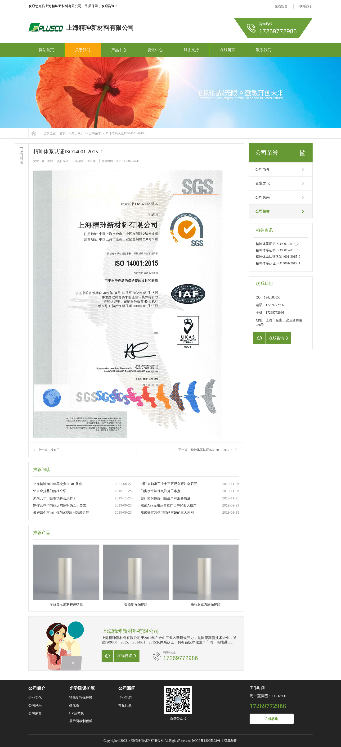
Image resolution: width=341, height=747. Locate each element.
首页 (63, 133)
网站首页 (46, 50)
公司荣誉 (95, 133)
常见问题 (125, 705)
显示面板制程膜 (80, 721)
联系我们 (306, 6)
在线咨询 (271, 719)
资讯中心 (155, 50)
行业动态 (125, 697)
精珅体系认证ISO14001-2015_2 (278, 256)
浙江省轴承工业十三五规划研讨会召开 (169, 484)
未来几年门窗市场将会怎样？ (54, 498)
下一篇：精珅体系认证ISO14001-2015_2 (205, 450)
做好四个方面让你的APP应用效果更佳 (61, 512)
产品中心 (118, 50)
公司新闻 (126, 688)
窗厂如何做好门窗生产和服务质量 (165, 498)
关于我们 (82, 50)
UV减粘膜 (76, 713)
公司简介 (263, 169)
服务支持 (191, 50)
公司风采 (263, 197)
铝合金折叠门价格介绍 (49, 491)
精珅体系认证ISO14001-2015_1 (126, 133)
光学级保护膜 (82, 688)
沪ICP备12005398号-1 (207, 740)
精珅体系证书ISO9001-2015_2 (277, 244)
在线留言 (281, 6)
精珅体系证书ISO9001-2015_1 (277, 250)
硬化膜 (74, 705)
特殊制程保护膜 (80, 697)
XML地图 (231, 740)
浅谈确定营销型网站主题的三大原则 (167, 512)
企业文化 (263, 183)
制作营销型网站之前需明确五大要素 (59, 505)
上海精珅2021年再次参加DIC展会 (57, 484)
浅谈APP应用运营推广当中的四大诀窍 (169, 505)
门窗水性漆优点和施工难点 (160, 491)
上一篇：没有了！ (50, 450)
